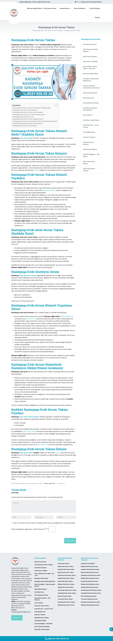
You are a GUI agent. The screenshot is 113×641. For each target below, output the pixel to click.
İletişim (97, 17)
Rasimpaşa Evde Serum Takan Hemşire (25, 110)
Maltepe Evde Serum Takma (66, 584)
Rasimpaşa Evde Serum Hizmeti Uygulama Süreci (28, 119)
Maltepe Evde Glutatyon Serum (90, 584)
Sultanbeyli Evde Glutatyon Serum (91, 593)
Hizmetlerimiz (64, 8)
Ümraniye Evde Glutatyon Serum (90, 602)
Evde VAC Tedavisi (89, 137)
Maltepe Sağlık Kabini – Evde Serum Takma (41, 8)
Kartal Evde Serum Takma (65, 581)
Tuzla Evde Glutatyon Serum (89, 599)
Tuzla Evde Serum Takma (65, 599)
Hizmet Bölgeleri (79, 8)
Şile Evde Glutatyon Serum (88, 596)
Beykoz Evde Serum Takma (66, 572)
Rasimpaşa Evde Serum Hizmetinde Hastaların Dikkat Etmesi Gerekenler (35, 121)
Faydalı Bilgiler (94, 8)
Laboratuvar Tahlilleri (90, 61)
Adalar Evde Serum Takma (65, 566)
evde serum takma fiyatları (29, 417)
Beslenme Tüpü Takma (90, 73)
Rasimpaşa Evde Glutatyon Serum (23, 117)
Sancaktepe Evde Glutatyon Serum (91, 590)
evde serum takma (26, 138)
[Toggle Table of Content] (55, 105)
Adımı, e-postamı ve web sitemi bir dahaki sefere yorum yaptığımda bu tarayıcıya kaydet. (44, 523)
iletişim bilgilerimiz (67, 316)
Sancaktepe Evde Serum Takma (67, 590)
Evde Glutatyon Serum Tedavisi (90, 50)
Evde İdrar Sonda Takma (91, 120)
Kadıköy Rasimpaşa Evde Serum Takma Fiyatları (27, 123)
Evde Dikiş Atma (88, 98)
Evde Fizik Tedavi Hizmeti (89, 170)
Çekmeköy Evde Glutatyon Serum (90, 575)
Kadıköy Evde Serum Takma (66, 578)
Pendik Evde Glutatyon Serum (89, 587)
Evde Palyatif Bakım (90, 149)
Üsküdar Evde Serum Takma (66, 605)
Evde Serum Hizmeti (90, 44)
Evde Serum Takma (63, 563)
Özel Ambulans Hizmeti (91, 103)
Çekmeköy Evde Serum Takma (67, 575)
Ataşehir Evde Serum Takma (66, 569)
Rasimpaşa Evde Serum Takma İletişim (25, 126)
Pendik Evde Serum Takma (65, 587)
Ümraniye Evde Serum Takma (66, 602)
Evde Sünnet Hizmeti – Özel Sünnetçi (90, 109)
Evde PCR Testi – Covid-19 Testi (91, 126)
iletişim (36, 170)
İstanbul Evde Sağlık (26, 483)
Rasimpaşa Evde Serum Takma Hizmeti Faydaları (28, 112)
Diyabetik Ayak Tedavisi (88, 143)
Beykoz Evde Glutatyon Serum (90, 572)
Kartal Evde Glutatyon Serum (89, 581)
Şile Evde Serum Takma (64, 596)
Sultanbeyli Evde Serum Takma (67, 593)
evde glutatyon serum (28, 275)
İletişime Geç (17, 617)
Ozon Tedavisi (87, 115)
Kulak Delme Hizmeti (90, 93)
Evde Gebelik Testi (89, 132)
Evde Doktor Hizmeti (90, 56)
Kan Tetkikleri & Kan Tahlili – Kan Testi (90, 67)
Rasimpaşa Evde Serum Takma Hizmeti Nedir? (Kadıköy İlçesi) (32, 108)
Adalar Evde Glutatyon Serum (89, 566)
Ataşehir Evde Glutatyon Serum (90, 569)
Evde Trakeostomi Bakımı (89, 162)
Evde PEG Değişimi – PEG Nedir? (91, 155)
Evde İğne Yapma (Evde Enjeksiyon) (91, 80)
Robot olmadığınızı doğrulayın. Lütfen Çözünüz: (33, 529)
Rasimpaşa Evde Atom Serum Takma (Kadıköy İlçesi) (29, 114)
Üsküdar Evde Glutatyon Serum (90, 605)
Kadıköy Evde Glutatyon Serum (90, 578)
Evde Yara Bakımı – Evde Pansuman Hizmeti (91, 87)
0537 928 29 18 (31, 319)
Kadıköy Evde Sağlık (37, 483)
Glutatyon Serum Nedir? (88, 563)
